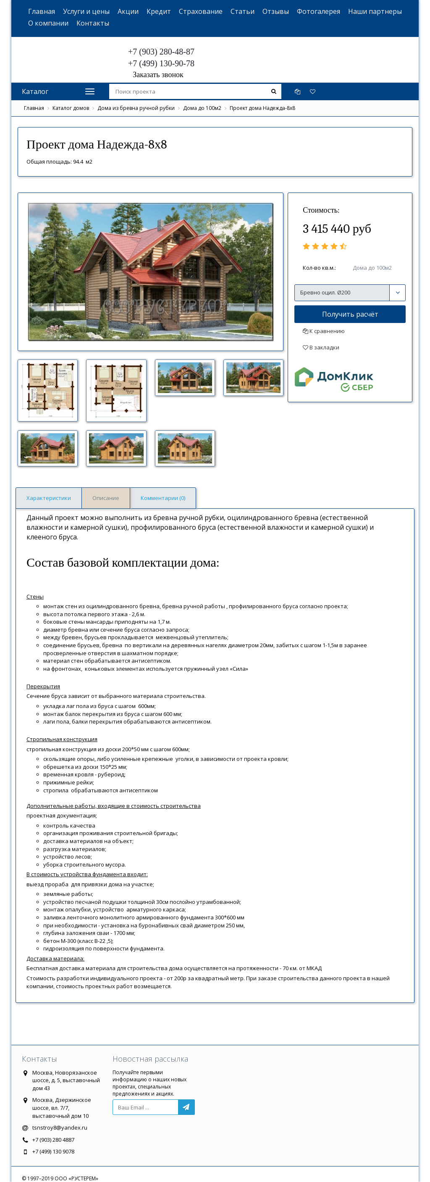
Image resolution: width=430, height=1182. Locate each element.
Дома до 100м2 (202, 108)
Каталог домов (70, 108)
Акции (128, 11)
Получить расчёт (350, 314)
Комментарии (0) (163, 498)
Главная (41, 11)
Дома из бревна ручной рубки (136, 108)
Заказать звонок (158, 74)
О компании (48, 23)
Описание (105, 498)
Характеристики (48, 498)
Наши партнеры (375, 11)
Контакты (92, 23)
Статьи (242, 11)
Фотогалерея (318, 11)
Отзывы (275, 11)
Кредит (159, 11)
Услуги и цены (86, 11)
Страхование (201, 11)
